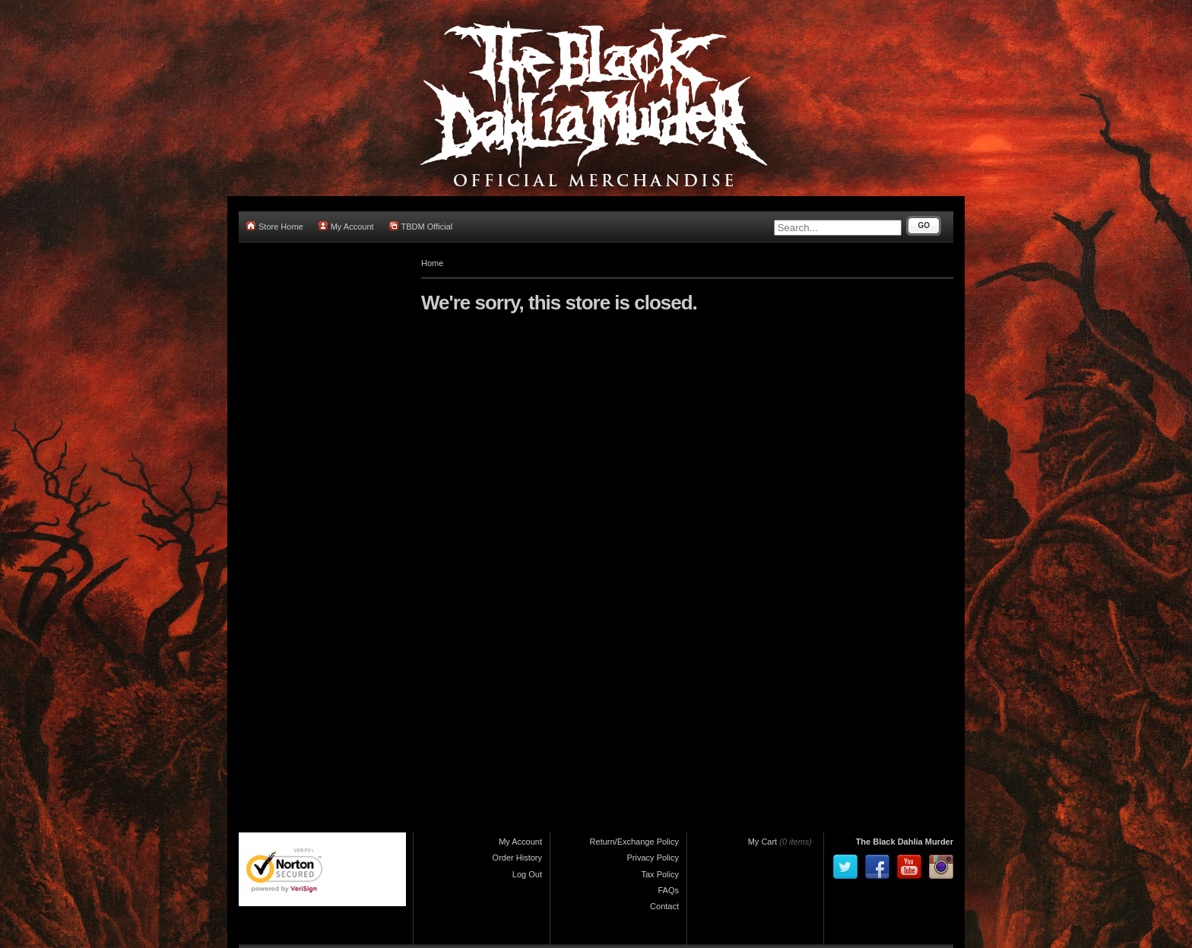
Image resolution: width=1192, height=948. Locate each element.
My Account (346, 226)
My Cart (763, 841)
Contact (664, 906)
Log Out (527, 874)
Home (432, 263)
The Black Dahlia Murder (904, 841)
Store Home (274, 226)
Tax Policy (660, 874)
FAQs (668, 890)
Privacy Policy (653, 857)
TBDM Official (421, 226)
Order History (517, 857)
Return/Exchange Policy (634, 841)
